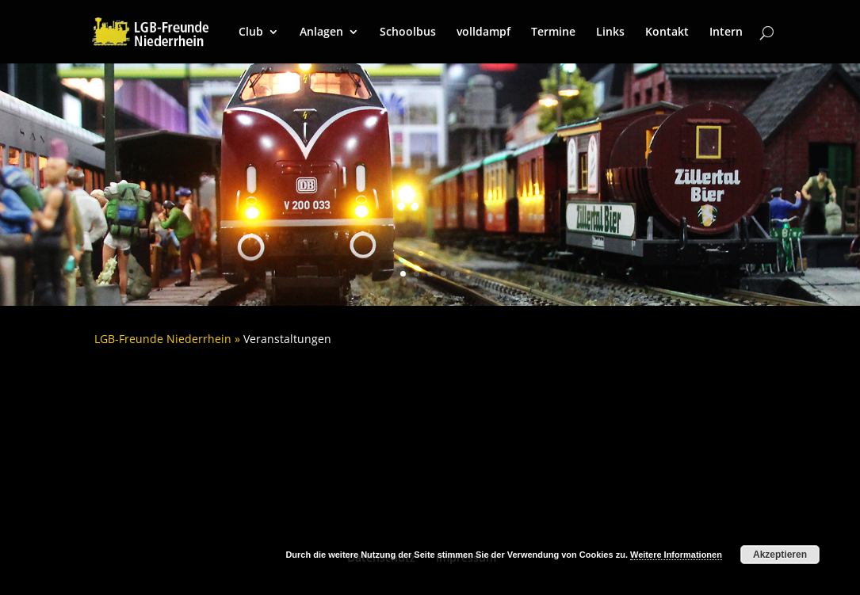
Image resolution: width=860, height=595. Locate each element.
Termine (553, 32)
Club (251, 32)
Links (610, 32)
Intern (726, 32)
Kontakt (667, 32)
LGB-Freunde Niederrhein (162, 338)
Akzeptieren (780, 554)
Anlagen (321, 32)
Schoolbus (408, 32)
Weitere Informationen (676, 554)
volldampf (483, 32)
